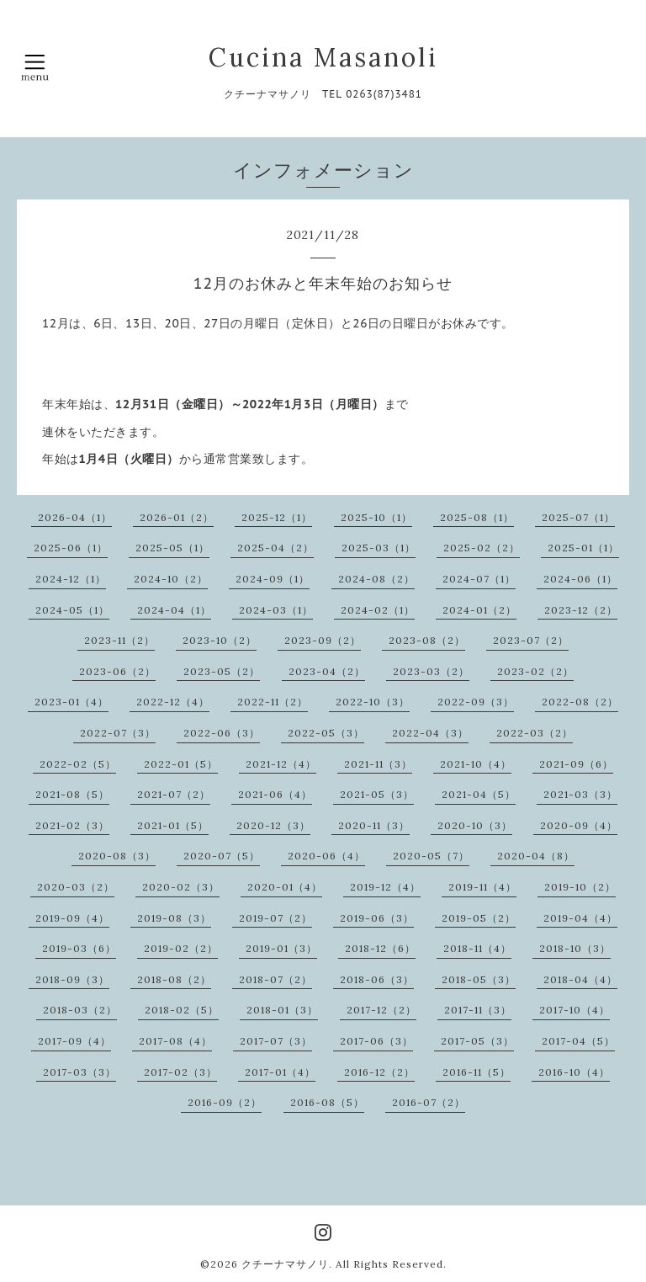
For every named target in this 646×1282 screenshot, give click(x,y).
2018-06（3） (377, 979)
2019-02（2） (181, 948)
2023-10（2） (220, 640)
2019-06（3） (377, 918)
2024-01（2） (479, 610)
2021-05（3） (377, 794)
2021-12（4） (281, 764)
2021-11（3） (378, 764)
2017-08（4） (175, 1041)
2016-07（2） (428, 1102)
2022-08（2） (580, 701)
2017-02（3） (180, 1072)
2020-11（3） (374, 825)
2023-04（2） (327, 671)
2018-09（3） (72, 979)
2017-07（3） (276, 1041)
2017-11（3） (477, 1009)
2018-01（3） (282, 1009)
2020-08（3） (117, 855)
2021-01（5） (173, 825)
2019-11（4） (482, 886)
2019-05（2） (479, 918)
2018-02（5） (182, 1009)
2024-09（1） (273, 578)
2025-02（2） (481, 547)
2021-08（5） (72, 794)
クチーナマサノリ (285, 1264)
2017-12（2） (381, 1009)
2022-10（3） (373, 701)
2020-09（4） (578, 825)
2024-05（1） (72, 610)
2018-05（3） (479, 979)
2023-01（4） (71, 701)
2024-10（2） (171, 578)
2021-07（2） (173, 794)
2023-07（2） (531, 640)
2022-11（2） (272, 701)
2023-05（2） (221, 671)
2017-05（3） (477, 1041)
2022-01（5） (181, 764)
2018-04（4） (580, 979)
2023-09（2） (322, 640)
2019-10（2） (580, 886)
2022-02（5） (78, 764)
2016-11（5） (476, 1072)
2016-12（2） (379, 1072)
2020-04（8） (536, 855)
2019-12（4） (385, 886)
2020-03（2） (75, 886)
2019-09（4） (72, 918)
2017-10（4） (574, 1009)
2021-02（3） (72, 825)
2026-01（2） (177, 517)
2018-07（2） (275, 979)
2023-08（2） (427, 640)
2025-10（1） (376, 517)
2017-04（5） (578, 1041)
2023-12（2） (580, 610)
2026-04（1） (75, 517)
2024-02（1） (378, 610)
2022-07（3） (118, 732)
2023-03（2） (431, 671)
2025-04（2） (275, 547)
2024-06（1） (580, 578)
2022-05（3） (326, 732)
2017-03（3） (79, 1072)
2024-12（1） (70, 578)
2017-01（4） (280, 1072)
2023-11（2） (119, 640)
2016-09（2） (225, 1102)
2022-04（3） (430, 732)
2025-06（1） (71, 547)
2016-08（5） (327, 1102)
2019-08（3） (174, 918)
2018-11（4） (477, 948)
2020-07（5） (221, 855)
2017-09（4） (74, 1041)
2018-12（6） (380, 948)
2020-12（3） (273, 825)
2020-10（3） (474, 825)
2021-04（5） (479, 794)
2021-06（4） (275, 794)
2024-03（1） (276, 610)
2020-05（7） (431, 855)
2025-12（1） (276, 517)
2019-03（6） (79, 948)
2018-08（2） (174, 979)
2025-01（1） (583, 547)
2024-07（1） (479, 578)
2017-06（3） (376, 1041)
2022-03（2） (534, 732)
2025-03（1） (379, 547)
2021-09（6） (576, 764)
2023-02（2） (535, 671)
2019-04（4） (580, 918)
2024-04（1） (174, 610)
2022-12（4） (172, 701)
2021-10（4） (475, 764)
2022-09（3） (475, 701)
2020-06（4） (326, 855)
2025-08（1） (477, 517)
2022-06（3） (221, 732)
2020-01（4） (284, 886)
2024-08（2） (376, 578)
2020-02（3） (181, 886)
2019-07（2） (275, 918)
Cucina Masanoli (323, 57)
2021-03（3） (580, 794)
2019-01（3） (281, 948)
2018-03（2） (80, 1009)
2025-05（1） (172, 547)
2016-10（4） (574, 1072)
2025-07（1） (578, 517)
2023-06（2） (117, 671)
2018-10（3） (575, 948)
